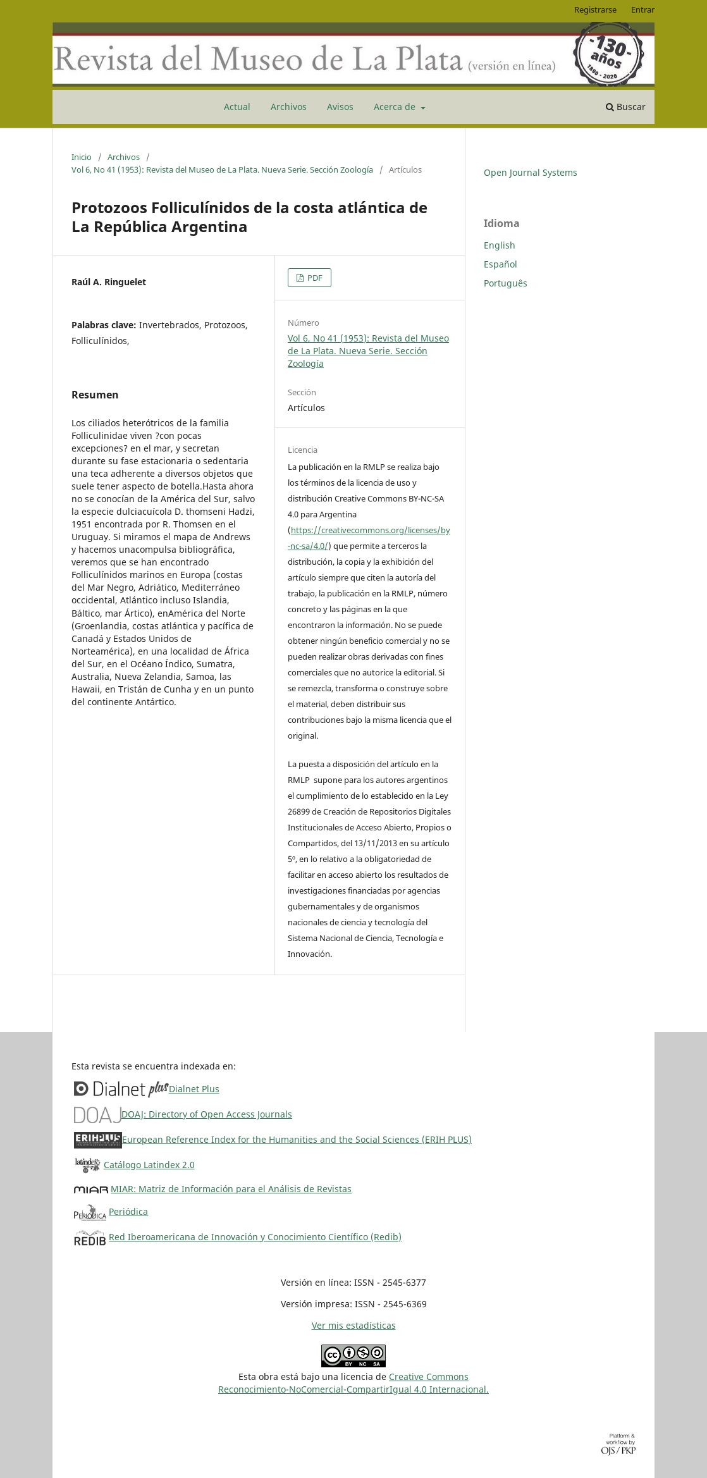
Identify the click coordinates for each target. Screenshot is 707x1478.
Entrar (643, 9)
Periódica (128, 1211)
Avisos (340, 107)
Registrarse (595, 9)
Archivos (289, 107)
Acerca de (396, 107)
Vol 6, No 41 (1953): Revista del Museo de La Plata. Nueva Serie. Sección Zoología (222, 169)
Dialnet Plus (194, 1089)
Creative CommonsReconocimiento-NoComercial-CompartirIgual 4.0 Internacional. (353, 1382)
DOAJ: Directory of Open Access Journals (206, 1114)
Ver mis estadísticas (354, 1325)
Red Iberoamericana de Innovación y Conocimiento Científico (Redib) (255, 1237)
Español (500, 264)
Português (505, 283)
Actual (237, 107)
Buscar (626, 107)
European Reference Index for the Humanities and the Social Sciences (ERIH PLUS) (297, 1139)
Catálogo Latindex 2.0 (149, 1165)
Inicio (81, 157)
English (499, 245)
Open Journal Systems (530, 172)
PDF (314, 277)
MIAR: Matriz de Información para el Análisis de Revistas (231, 1189)
